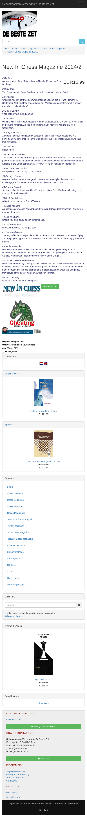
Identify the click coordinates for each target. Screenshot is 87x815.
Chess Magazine (16, 526)
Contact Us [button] (43, 758)
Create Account (13, 719)
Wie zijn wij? (12, 792)
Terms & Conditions (15, 777)
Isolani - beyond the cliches (43, 411)
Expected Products (16, 545)
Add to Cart (50, 286)
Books (10, 487)
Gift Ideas (11, 565)
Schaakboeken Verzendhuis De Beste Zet (28, 4)
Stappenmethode (15, 552)
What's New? (11, 373)
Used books (13, 578)
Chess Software (14, 506)
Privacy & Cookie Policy (17, 774)
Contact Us (11, 780)
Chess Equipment (15, 500)
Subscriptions (13, 558)
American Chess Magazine (20, 519)
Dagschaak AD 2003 (44, 679)
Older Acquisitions (16, 584)
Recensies (43, 703)
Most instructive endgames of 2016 (43, 461)
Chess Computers (16, 493)
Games (10, 571)
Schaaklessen (13, 797)
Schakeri (43, 810)
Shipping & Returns (15, 771)
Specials (9, 424)
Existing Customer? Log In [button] (43, 726)
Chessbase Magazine (18, 532)
